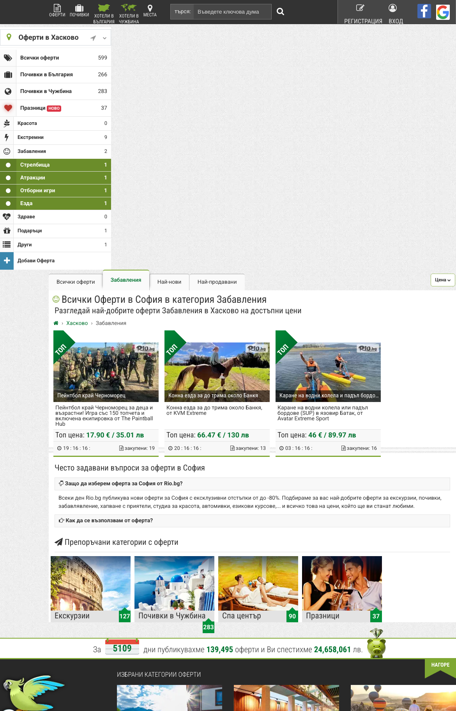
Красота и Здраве (215, 583)
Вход (396, 11)
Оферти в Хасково (53, 37)
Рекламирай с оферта (294, 563)
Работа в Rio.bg (287, 593)
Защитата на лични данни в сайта (159, 603)
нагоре (440, 428)
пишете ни (20, 685)
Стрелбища (53, 153)
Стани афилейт (139, 593)
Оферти (57, 11)
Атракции (53, 166)
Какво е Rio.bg (138, 573)
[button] (443, 38)
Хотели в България (104, 14)
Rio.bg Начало (137, 563)
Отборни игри (53, 179)
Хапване (279, 583)
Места (150, 11)
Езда (53, 192)
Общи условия (286, 573)
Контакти (132, 583)
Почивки (79, 11)
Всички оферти (53, 56)
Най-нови (238, 40)
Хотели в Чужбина (129, 14)
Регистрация (359, 11)
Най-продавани (285, 40)
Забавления (194, 38)
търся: (183, 12)
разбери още (140, 685)
